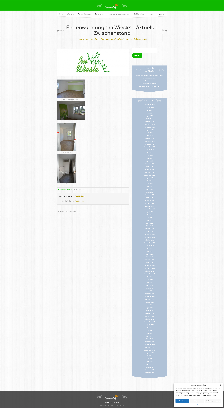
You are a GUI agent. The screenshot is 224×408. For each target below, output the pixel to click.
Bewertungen (100, 14)
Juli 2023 (149, 152)
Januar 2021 (149, 231)
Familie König (80, 196)
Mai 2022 (149, 186)
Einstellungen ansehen (213, 401)
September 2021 (149, 209)
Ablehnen (197, 401)
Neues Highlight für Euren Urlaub (149, 86)
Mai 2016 (149, 361)
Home (61, 14)
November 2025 (150, 104)
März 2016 (149, 367)
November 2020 (150, 237)
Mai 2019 (149, 282)
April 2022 (149, 189)
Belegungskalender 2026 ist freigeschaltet (149, 75)
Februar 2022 (149, 195)
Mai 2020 (149, 251)
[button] (220, 385)
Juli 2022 (149, 181)
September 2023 (149, 147)
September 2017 (149, 322)
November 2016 (150, 344)
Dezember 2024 (150, 124)
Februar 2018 (149, 313)
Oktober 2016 (149, 347)
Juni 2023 (150, 155)
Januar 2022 (149, 198)
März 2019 (149, 288)
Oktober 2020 (149, 240)
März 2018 (149, 310)
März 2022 (149, 192)
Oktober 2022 (149, 172)
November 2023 (150, 144)
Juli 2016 (149, 356)
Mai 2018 (149, 305)
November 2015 (150, 373)
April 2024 (149, 135)
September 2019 (149, 274)
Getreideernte (149, 81)
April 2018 (149, 308)
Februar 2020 (149, 260)
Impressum (205, 405)
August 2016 (150, 353)
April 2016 (149, 364)
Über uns (70, 14)
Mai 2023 (149, 158)
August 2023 (150, 150)
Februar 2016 (149, 370)
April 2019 (149, 285)
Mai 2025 (149, 113)
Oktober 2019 (149, 271)
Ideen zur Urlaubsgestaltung (119, 14)
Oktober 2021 (149, 206)
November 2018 (150, 296)
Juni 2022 (150, 183)
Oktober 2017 (149, 319)
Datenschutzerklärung (195, 405)
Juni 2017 (150, 330)
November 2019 (150, 268)
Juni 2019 (150, 279)
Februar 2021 (149, 229)
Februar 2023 (149, 164)
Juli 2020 (149, 248)
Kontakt (150, 14)
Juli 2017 (149, 327)
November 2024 (150, 127)
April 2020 (149, 254)
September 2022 (149, 175)
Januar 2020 (149, 262)
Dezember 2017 (150, 316)
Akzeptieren (182, 401)
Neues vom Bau (92, 39)
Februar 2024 (149, 138)
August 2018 (150, 302)
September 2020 (149, 243)
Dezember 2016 (150, 342)
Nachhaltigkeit (139, 14)
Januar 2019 (149, 291)
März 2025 (149, 119)
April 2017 (149, 336)
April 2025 (149, 116)
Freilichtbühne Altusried (149, 83)
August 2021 (150, 212)
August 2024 (150, 130)
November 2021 (150, 203)
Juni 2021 (150, 217)
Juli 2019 (149, 277)
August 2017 (150, 325)
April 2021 (149, 223)
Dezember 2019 (150, 265)
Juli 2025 (149, 110)
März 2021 (149, 226)
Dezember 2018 (150, 294)
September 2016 (149, 350)
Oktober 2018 (149, 299)
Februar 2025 (149, 121)
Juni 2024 (150, 133)
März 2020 (149, 257)
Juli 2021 (149, 214)
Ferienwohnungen (84, 14)
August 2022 (150, 178)
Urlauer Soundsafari (149, 78)
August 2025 (150, 107)
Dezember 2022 (150, 169)
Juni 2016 (150, 358)
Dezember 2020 (150, 234)
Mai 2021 (149, 220)
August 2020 (150, 246)
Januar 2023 (149, 166)
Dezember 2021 (150, 200)
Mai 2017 (149, 333)
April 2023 (149, 161)
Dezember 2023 (150, 141)
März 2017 (149, 339)
